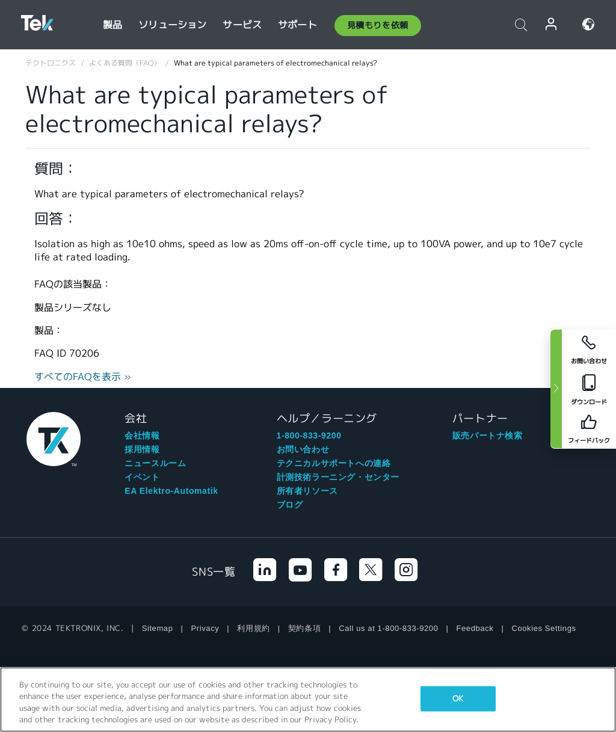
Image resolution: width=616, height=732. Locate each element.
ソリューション (172, 25)
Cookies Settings (543, 628)
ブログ (290, 504)
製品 (112, 25)
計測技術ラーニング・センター (338, 477)
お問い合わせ (303, 449)
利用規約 (253, 628)
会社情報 (142, 435)
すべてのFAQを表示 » (82, 377)
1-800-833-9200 (309, 435)
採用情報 (142, 449)
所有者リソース (307, 491)
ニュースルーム (155, 463)
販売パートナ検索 (487, 435)
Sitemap (157, 628)
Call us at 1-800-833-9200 (388, 628)
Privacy (205, 628)
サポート (297, 25)
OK (457, 698)
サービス (242, 25)
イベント (142, 477)
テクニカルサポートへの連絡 (334, 463)
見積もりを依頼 (377, 25)
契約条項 (304, 628)
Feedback (475, 628)
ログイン (552, 24)
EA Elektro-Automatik (171, 491)
